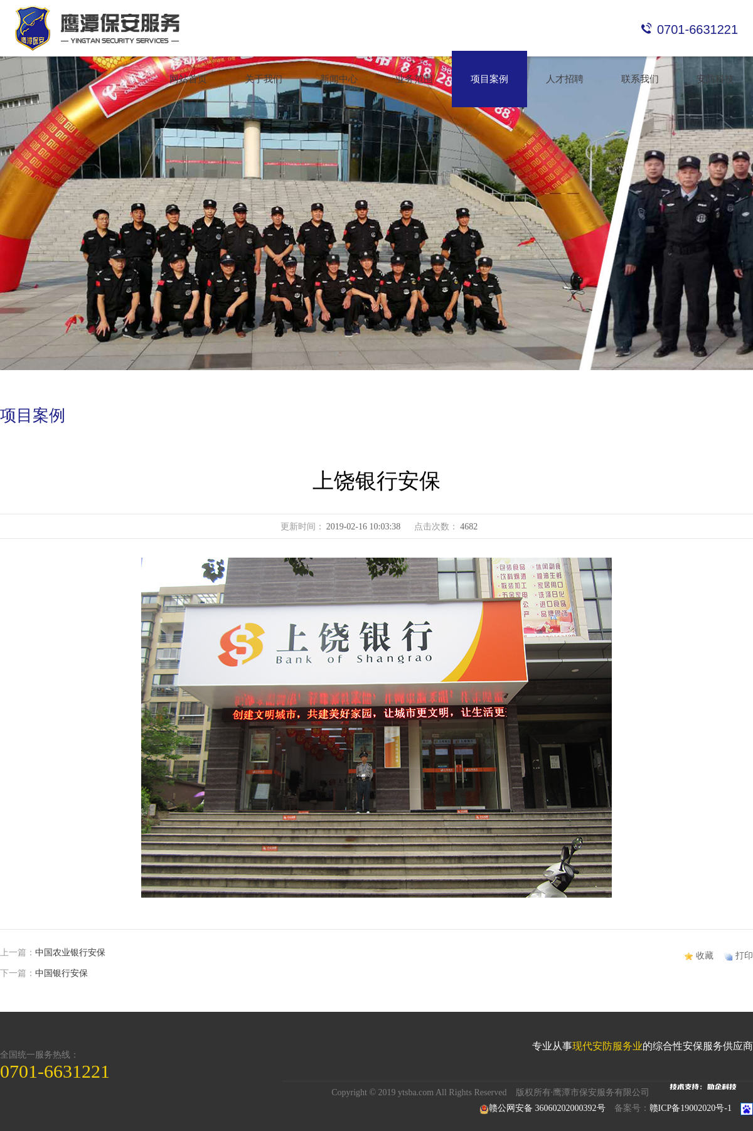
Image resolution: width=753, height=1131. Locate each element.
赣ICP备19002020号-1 (690, 1108)
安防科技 (715, 79)
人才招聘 (565, 79)
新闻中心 (339, 79)
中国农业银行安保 (70, 952)
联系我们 (640, 79)
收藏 (704, 955)
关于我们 (263, 79)
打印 (744, 955)
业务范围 (414, 79)
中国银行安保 (61, 973)
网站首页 (188, 79)
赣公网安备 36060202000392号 (542, 1108)
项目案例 (489, 79)
